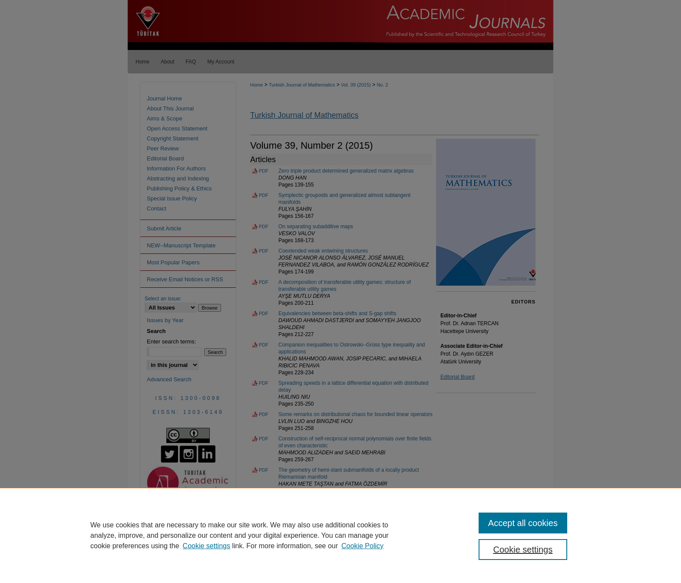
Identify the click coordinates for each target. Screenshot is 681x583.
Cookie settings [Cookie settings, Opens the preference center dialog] (523, 549)
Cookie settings (206, 546)
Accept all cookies (523, 523)
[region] (340, 535)
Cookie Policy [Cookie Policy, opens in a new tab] (362, 546)
